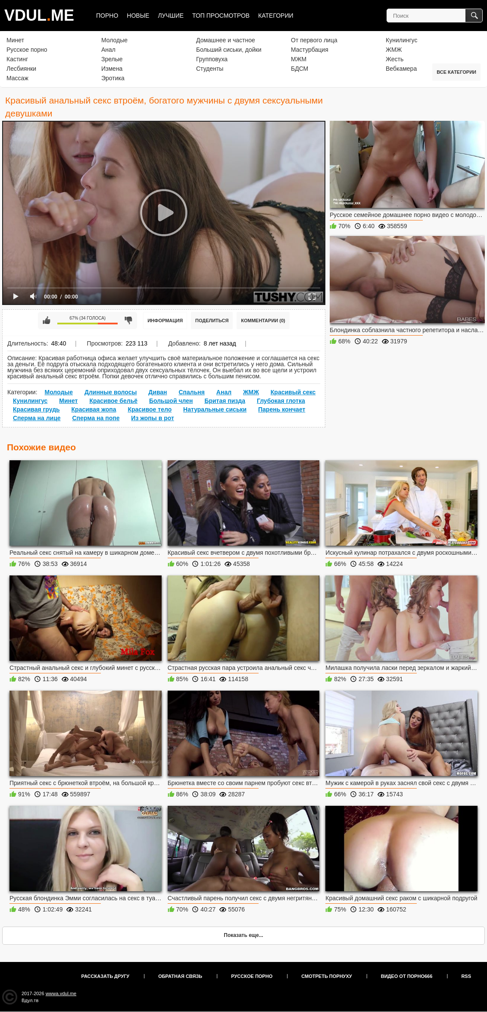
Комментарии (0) (263, 320)
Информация (165, 320)
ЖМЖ (394, 49)
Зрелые (112, 59)
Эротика (113, 78)
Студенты (209, 68)
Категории (275, 15)
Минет (15, 40)
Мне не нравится (128, 320)
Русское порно (26, 49)
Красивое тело (150, 409)
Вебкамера (401, 68)
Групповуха (212, 59)
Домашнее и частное (225, 40)
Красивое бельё (113, 400)
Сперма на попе (95, 418)
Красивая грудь (36, 409)
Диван (157, 392)
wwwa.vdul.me (61, 993)
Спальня (191, 392)
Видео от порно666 (407, 976)
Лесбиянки (21, 68)
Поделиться (211, 320)
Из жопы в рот (152, 418)
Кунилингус (401, 40)
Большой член (171, 400)
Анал (108, 49)
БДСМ (299, 68)
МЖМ (298, 59)
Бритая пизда (224, 400)
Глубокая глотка (281, 400)
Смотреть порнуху (326, 976)
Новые (138, 15)
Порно (107, 15)
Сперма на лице (37, 418)
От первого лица (314, 40)
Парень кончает (281, 409)
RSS (466, 976)
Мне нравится (46, 320)
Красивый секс (293, 392)
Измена (111, 68)
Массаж (17, 78)
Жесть (394, 59)
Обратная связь (180, 976)
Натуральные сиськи (215, 409)
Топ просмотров (221, 15)
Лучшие (171, 15)
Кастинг (17, 59)
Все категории (456, 72)
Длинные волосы (110, 392)
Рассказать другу (105, 976)
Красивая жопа (94, 409)
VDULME (39, 15)
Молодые (114, 40)
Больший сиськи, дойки (228, 49)
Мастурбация (309, 49)
